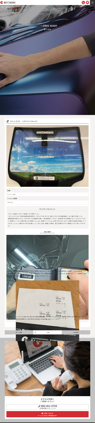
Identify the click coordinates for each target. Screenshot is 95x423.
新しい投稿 (19, 332)
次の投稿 (76, 332)
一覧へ (42, 332)
